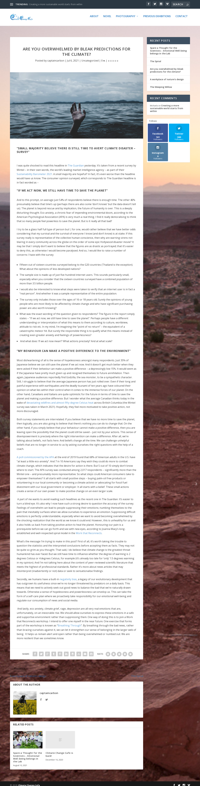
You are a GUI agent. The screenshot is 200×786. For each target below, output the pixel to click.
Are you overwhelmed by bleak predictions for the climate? (166, 67)
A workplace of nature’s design (167, 76)
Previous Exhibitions (157, 18)
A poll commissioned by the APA (35, 454)
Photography (125, 18)
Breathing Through (69, 622)
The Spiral (155, 58)
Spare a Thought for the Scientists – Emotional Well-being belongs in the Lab (27, 754)
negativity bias (68, 576)
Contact (181, 18)
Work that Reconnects (89, 530)
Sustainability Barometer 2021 (34, 171)
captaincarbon (55, 57)
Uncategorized (90, 57)
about (94, 18)
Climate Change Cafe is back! (59, 751)
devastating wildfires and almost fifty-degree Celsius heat (60, 400)
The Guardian (76, 162)
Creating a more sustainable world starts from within (55, 4)
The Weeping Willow (161, 84)
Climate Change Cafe (29, 782)
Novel (107, 18)
